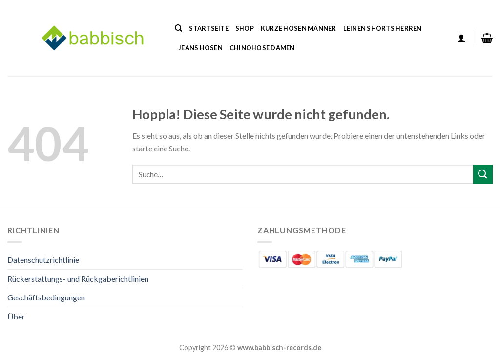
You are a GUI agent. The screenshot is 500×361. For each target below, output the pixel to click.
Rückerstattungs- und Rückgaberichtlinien (77, 278)
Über (16, 316)
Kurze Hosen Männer (298, 28)
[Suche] (178, 28)
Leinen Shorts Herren (382, 28)
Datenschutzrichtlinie (43, 259)
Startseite (209, 28)
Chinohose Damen (262, 48)
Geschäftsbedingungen (46, 297)
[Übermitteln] (483, 174)
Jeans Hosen (200, 48)
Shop (244, 28)
